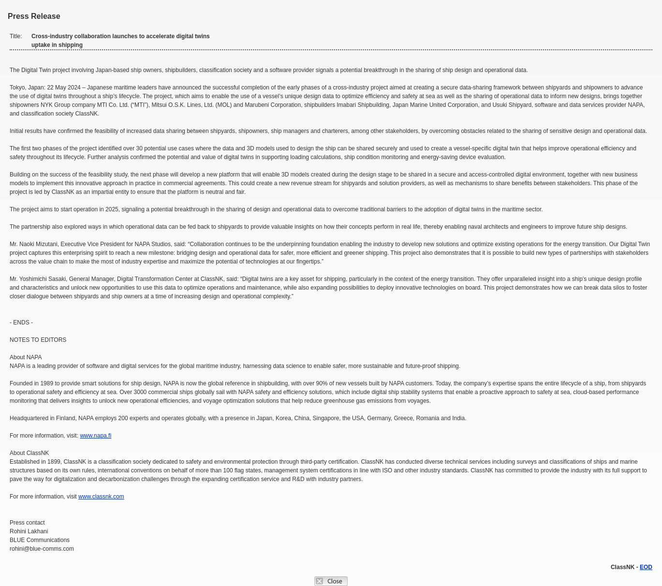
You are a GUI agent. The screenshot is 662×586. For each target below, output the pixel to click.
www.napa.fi (95, 435)
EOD (646, 567)
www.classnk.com (101, 496)
